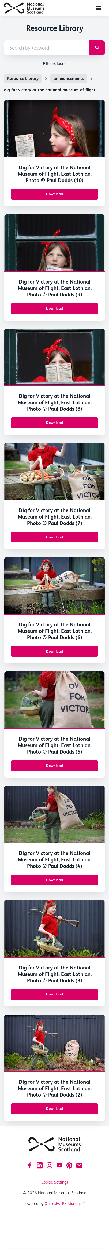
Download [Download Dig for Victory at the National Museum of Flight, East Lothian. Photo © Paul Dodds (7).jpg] (54, 537)
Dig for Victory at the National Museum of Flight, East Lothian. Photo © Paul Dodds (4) (55, 859)
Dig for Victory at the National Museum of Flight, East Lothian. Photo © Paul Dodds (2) (55, 1088)
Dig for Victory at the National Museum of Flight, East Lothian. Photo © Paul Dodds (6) (55, 631)
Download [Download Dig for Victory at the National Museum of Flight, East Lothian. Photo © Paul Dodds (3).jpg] (54, 994)
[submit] (97, 47)
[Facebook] (30, 1165)
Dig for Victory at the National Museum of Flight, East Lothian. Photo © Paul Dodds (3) (55, 974)
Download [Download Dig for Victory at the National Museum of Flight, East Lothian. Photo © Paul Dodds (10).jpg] (54, 194)
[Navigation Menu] (98, 8)
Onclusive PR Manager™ (64, 1203)
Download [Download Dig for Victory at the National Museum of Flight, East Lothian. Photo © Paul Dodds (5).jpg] (54, 765)
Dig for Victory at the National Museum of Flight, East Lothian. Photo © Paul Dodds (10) (55, 173)
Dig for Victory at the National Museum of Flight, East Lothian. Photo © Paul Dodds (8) (55, 402)
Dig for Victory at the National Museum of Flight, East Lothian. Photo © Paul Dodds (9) (55, 288)
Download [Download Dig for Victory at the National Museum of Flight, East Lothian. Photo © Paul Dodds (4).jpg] (54, 880)
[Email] (79, 1165)
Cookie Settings (54, 1182)
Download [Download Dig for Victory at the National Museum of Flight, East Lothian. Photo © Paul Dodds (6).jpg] (54, 651)
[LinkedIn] (40, 1165)
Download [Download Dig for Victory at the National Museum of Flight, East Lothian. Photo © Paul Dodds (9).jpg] (54, 308)
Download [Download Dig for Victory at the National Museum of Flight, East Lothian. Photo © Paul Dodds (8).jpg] (54, 422)
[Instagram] (49, 1165)
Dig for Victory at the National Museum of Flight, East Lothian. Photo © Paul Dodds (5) (55, 745)
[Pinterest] (69, 1165)
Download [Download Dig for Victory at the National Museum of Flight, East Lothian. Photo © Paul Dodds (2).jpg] (54, 1108)
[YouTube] (59, 1165)
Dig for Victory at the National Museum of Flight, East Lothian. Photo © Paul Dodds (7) (55, 516)
